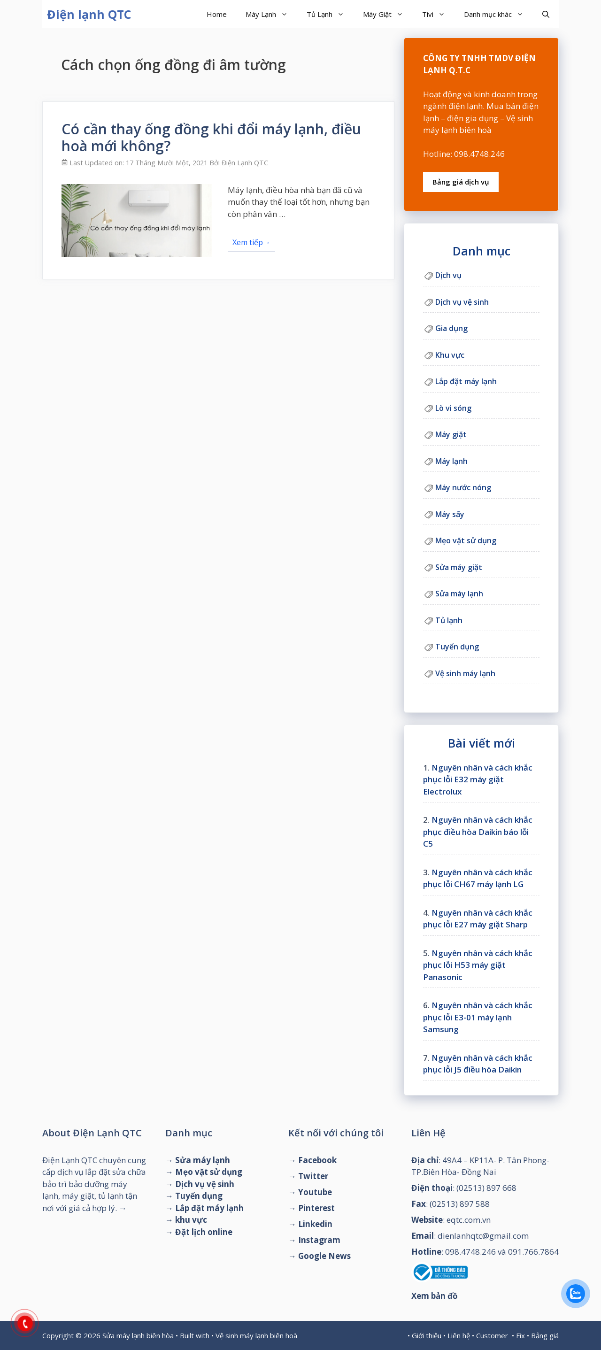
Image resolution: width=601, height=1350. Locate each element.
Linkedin (315, 1224)
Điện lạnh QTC (89, 14)
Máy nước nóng (463, 487)
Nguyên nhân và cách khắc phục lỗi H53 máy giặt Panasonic (477, 965)
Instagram (319, 1239)
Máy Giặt (388, 14)
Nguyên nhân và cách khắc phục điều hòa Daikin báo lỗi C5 (477, 831)
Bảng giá (545, 1335)
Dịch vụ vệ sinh (462, 302)
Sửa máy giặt (458, 567)
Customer (492, 1335)
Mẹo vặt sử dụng (465, 540)
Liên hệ (458, 1335)
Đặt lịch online (203, 1232)
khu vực (191, 1219)
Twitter (313, 1176)
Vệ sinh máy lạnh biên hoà (256, 1335)
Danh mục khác (498, 14)
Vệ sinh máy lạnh (465, 673)
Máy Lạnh (271, 14)
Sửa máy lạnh (459, 593)
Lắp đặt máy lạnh (466, 381)
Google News (324, 1255)
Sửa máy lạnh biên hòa (138, 1335)
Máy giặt (451, 434)
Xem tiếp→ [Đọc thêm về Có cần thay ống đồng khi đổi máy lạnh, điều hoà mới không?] (251, 242)
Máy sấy (449, 514)
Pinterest (316, 1208)
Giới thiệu (426, 1335)
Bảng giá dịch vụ (460, 181)
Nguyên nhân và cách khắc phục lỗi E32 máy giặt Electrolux (477, 779)
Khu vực (449, 355)
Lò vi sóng (453, 408)
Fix (520, 1335)
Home (217, 14)
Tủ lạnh (448, 620)
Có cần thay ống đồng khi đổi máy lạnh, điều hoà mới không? (211, 137)
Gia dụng (451, 328)
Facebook (317, 1160)
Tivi (438, 14)
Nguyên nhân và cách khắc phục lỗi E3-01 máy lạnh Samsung (477, 1017)
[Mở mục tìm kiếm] (546, 14)
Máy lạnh (451, 461)
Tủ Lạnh (330, 14)
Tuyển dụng (457, 646)
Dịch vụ (448, 275)
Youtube (315, 1192)
